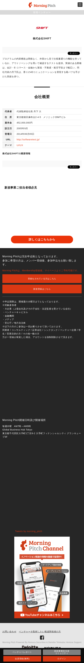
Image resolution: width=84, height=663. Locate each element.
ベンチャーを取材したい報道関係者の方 (40, 631)
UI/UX (20, 145)
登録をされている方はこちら (42, 278)
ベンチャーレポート (22, 652)
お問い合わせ (9, 631)
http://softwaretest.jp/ (28, 139)
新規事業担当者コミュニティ (61, 652)
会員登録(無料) (22, 658)
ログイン (61, 658)
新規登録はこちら (42, 289)
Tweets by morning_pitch (28, 531)
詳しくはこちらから (42, 239)
